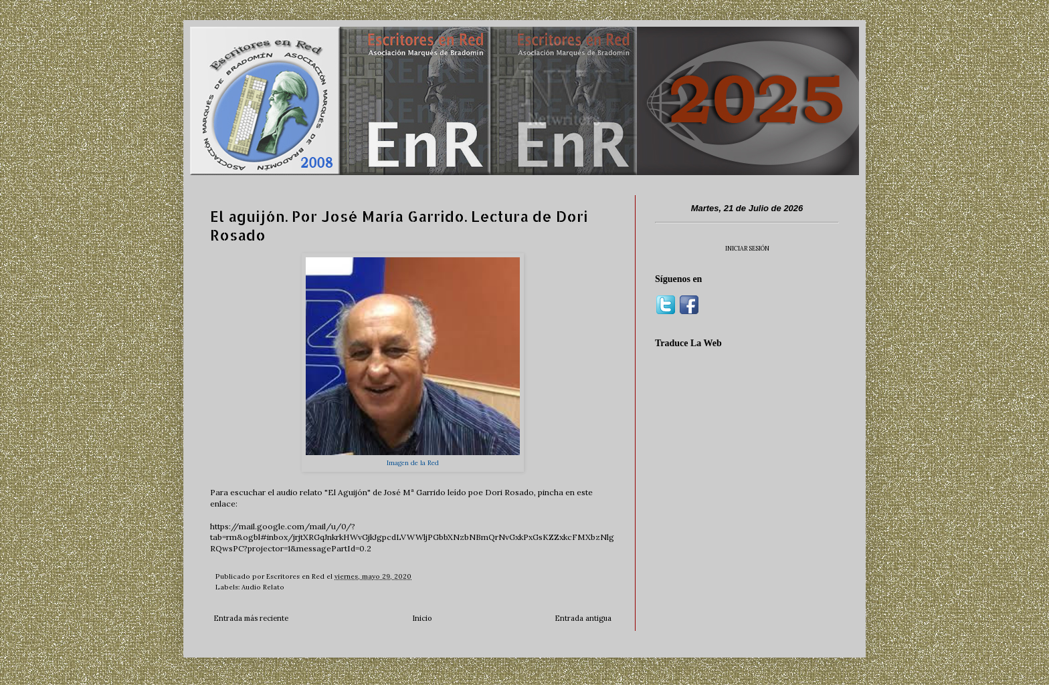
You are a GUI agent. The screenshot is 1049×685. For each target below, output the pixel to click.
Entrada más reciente (250, 618)
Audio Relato (263, 587)
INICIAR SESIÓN (747, 248)
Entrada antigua (583, 618)
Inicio (422, 618)
